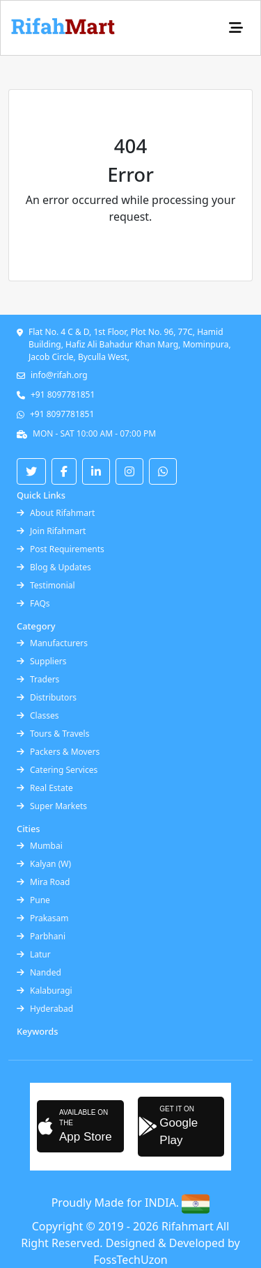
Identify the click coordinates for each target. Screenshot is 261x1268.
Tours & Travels (53, 733)
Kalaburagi (44, 990)
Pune (33, 900)
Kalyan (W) (44, 864)
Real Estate (45, 788)
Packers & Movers (58, 752)
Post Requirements (60, 549)
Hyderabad (45, 1009)
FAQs (33, 603)
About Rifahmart (56, 513)
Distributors (47, 697)
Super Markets (52, 806)
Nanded (39, 972)
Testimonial (46, 585)
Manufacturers (52, 643)
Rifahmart (188, 1226)
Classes (37, 715)
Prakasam (43, 918)
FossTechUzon (130, 1259)
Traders (38, 679)
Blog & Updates (54, 567)
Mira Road (43, 882)
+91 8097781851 (63, 394)
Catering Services (57, 770)
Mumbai (40, 846)
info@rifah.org (59, 375)
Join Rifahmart (51, 531)
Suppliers (41, 661)
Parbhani (41, 936)
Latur (34, 954)
